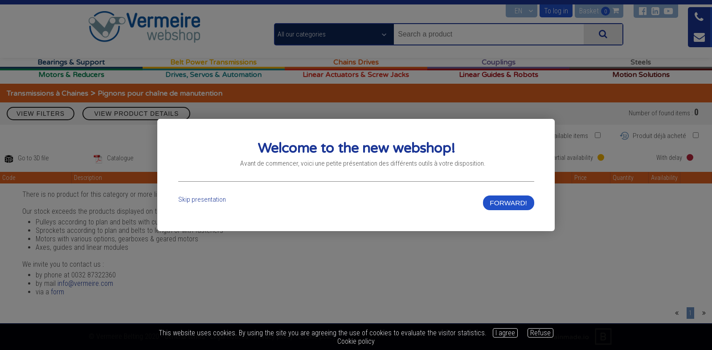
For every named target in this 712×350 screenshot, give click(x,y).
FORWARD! (507, 203)
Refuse (540, 333)
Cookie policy (356, 341)
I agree (505, 333)
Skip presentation (203, 200)
